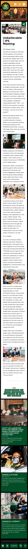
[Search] (21, 545)
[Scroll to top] (25, 545)
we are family (16, 395)
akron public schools (12, 389)
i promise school (9, 393)
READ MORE (5, 443)
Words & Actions (10, 475)
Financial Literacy (11, 521)
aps (22, 389)
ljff (9, 395)
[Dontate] (14, 545)
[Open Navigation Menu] (7, 545)
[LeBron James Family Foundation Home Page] (3, 545)
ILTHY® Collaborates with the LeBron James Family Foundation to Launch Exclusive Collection (12, 431)
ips (17, 393)
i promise (7, 391)
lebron (21, 393)
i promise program (17, 391)
